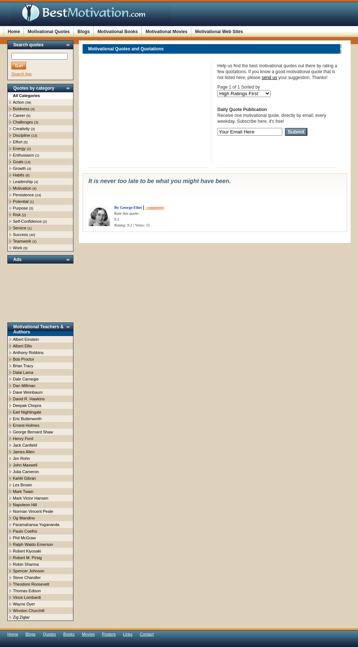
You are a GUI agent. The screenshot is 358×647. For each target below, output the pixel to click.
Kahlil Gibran (24, 478)
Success (20, 234)
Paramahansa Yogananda (36, 524)
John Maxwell (25, 465)
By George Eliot (128, 207)
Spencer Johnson (28, 571)
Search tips (21, 74)
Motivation (22, 188)
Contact (147, 634)
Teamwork (22, 241)
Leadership (23, 181)
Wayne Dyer (24, 604)
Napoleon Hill (25, 505)
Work (17, 248)
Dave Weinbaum (28, 392)
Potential (21, 201)
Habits (18, 175)
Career (19, 115)
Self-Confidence (27, 221)
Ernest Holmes (26, 425)
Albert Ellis (22, 346)
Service (19, 228)
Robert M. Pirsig (27, 557)
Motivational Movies (166, 31)
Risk (17, 214)
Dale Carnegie (26, 379)
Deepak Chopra (27, 405)
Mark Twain (23, 491)
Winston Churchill (28, 610)
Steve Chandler (27, 577)
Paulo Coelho (25, 531)
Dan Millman (24, 385)
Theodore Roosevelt (31, 584)
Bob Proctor (23, 359)
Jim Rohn (21, 458)
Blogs (83, 31)
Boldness (21, 109)
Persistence (23, 195)
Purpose (20, 208)
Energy (19, 148)
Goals (18, 162)
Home (14, 31)
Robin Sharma (26, 564)
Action (18, 102)
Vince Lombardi (27, 597)
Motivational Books (117, 31)
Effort (17, 142)
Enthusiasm (23, 155)
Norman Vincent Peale (33, 511)
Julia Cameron (26, 471)
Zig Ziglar (21, 617)
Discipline (21, 135)
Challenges (23, 122)
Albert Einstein (26, 339)
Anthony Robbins (28, 352)
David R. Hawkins (29, 399)
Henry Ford (23, 438)
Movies (88, 634)
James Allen (24, 452)
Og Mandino (24, 518)
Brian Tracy (23, 366)
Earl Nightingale (27, 412)
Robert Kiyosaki (27, 551)
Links (128, 634)
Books (69, 634)
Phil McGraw (24, 538)
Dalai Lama (23, 372)
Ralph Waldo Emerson (33, 544)
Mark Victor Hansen (30, 498)
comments (154, 207)
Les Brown (22, 485)
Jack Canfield (25, 445)
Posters (109, 634)
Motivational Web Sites (219, 31)
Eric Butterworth (27, 419)
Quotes (49, 634)
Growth (19, 168)
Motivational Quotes (49, 31)
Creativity (21, 128)
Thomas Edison (27, 591)
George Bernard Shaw (33, 432)
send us (269, 77)
